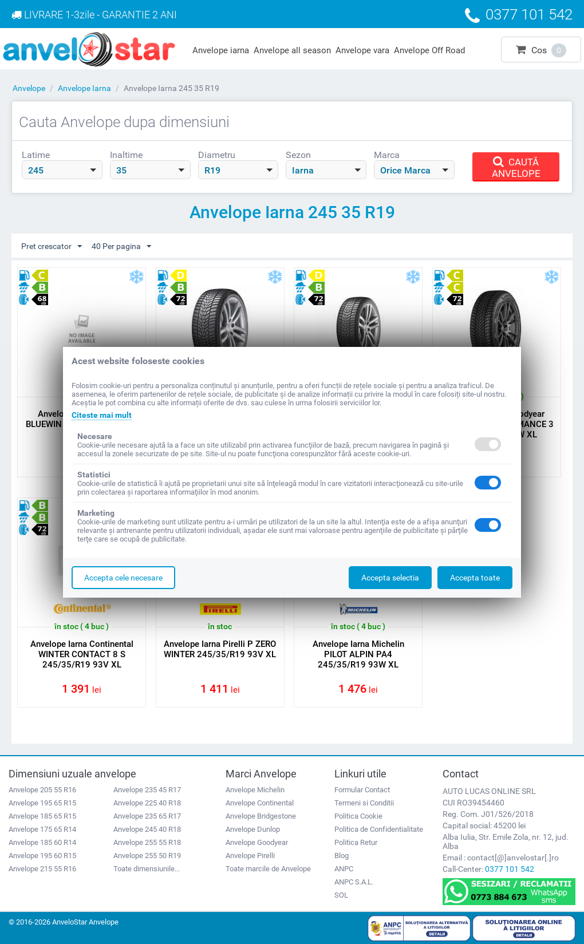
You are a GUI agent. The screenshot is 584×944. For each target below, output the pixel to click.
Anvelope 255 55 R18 (147, 842)
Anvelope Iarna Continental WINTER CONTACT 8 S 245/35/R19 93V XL (81, 654)
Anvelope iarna (220, 50)
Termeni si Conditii (364, 803)
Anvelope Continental (260, 803)
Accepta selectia (390, 577)
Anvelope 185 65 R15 (42, 816)
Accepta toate (475, 577)
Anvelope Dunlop (253, 829)
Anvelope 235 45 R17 (147, 789)
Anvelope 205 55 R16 (42, 789)
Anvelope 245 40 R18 (147, 829)
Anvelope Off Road (429, 50)
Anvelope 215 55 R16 (42, 868)
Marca (387, 154)
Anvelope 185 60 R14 (42, 842)
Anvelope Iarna (84, 88)
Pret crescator (51, 246)
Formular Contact (362, 789)
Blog (341, 855)
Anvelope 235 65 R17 (147, 816)
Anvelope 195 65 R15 (42, 803)
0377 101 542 (509, 869)
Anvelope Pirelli (250, 855)
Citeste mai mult (102, 415)
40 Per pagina (121, 246)
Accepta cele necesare (123, 577)
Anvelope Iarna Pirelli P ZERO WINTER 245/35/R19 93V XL (220, 649)
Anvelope (29, 88)
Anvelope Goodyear (257, 842)
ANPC (343, 868)
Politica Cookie (358, 816)
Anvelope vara (362, 50)
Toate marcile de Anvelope (268, 868)
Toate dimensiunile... (146, 868)
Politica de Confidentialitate (378, 829)
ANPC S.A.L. (353, 882)
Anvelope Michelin (255, 789)
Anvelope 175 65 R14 (42, 829)
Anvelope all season (292, 50)
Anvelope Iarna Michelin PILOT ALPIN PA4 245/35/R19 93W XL (358, 654)
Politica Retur (355, 842)
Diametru (216, 154)
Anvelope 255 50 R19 (147, 855)
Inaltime (126, 154)
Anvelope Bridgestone (261, 816)
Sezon (298, 154)
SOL (341, 895)
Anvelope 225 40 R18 (147, 803)
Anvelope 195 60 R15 (42, 855)
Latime (36, 154)
